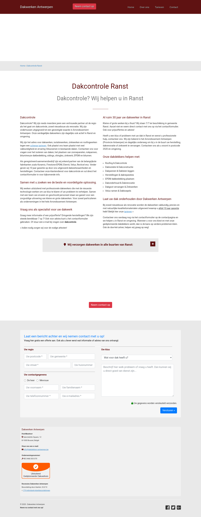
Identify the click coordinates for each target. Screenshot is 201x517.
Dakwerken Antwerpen (36, 7)
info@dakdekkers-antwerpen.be (36, 450)
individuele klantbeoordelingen (36, 490)
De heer (29, 380)
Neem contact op (84, 6)
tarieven (128, 211)
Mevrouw (42, 380)
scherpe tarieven (38, 145)
